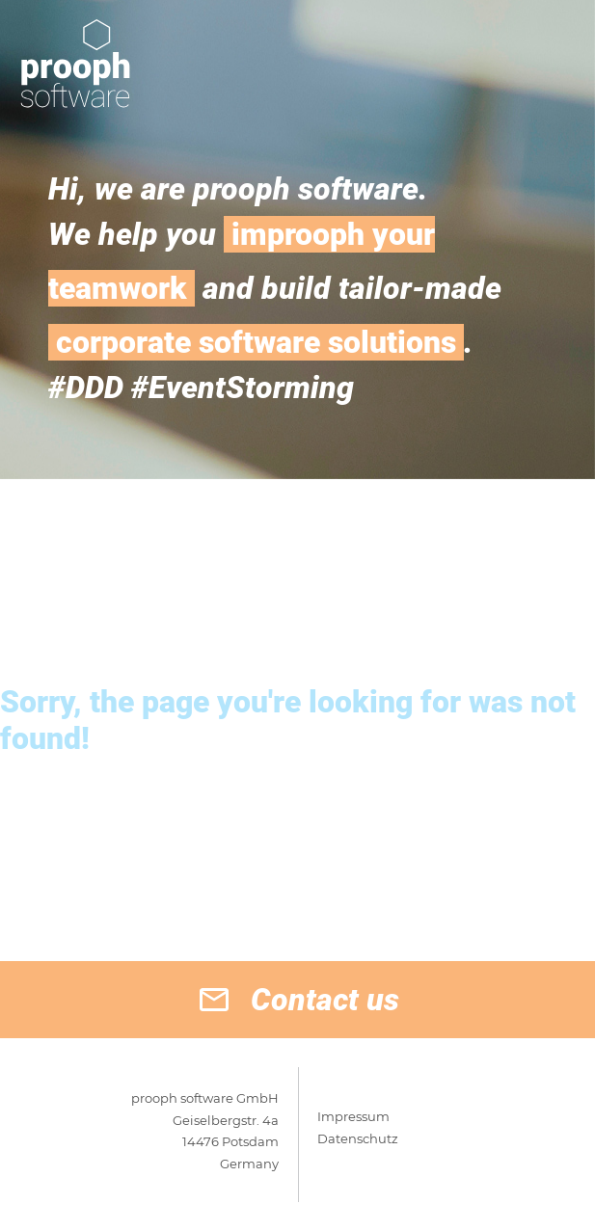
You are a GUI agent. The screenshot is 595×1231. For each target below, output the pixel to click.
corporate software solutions (256, 342)
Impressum (353, 1116)
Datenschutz (357, 1138)
